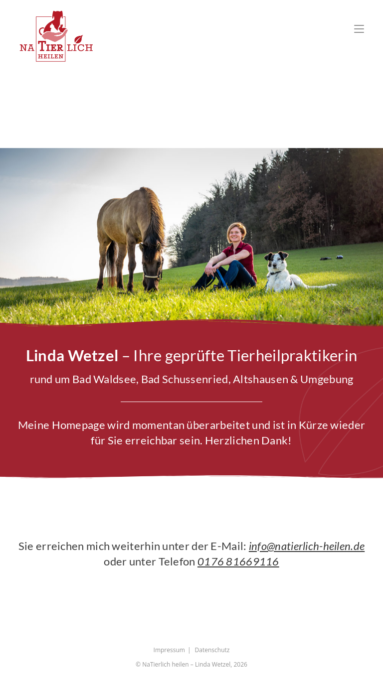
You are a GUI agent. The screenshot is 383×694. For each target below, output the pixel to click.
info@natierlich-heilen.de (307, 547)
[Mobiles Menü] (359, 28)
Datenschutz (212, 651)
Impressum (169, 651)
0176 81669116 (238, 562)
